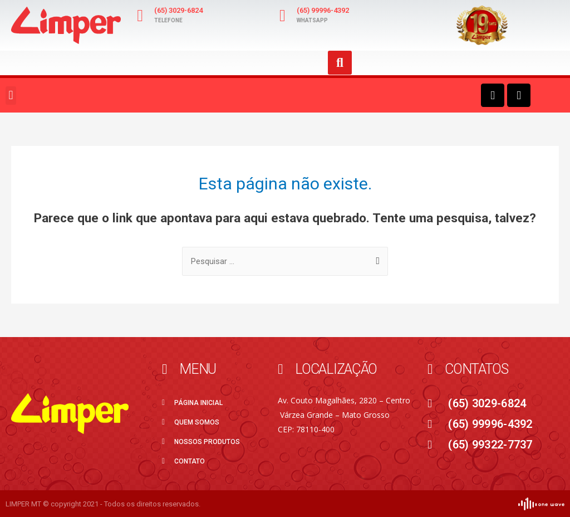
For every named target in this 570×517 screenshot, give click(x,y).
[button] (11, 95)
